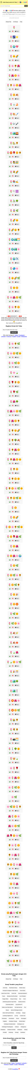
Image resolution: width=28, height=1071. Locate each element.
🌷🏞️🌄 (14, 133)
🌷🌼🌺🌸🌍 (14, 556)
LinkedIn (3, 336)
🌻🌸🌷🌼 (14, 845)
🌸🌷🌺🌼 (14, 777)
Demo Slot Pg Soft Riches (8, 1012)
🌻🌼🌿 (14, 874)
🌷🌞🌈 (14, 56)
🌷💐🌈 (14, 172)
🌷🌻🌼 (14, 469)
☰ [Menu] (1, 2)
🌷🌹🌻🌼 (14, 382)
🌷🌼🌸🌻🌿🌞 (14, 527)
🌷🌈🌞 (14, 220)
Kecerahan (4, 1018)
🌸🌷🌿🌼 (14, 787)
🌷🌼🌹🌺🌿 (14, 536)
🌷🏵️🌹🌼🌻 (14, 152)
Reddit (14, 336)
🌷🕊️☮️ (14, 191)
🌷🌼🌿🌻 (14, 585)
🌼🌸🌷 (14, 893)
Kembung (11, 1032)
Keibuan (17, 1026)
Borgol (23, 1012)
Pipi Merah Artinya (13, 987)
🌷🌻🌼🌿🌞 (14, 498)
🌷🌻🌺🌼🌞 (14, 459)
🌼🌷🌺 (14, 884)
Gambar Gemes (21, 1001)
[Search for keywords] (12, 6)
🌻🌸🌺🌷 (14, 855)
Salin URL (14, 332)
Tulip (21, 21)
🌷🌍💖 (14, 46)
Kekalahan (3, 1029)
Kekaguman (23, 1026)
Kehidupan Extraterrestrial (9, 1024)
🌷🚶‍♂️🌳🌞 (14, 748)
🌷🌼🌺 (14, 546)
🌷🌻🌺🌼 (14, 449)
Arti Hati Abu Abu (18, 1007)
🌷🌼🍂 (14, 95)
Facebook (21, 335)
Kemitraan (23, 1032)
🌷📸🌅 (14, 739)
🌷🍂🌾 (14, 633)
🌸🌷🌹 (14, 768)
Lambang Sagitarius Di (7, 1015)
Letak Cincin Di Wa (5, 993)
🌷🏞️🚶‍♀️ (14, 691)
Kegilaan (5, 1021)
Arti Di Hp (5, 987)
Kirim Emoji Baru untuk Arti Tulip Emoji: (14, 1042)
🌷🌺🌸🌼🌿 (14, 411)
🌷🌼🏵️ (14, 604)
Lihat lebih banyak (14, 17)
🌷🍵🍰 (14, 104)
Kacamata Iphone (9, 1004)
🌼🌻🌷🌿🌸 (14, 932)
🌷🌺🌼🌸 (14, 75)
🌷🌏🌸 (14, 268)
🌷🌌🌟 (14, 37)
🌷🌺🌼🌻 (14, 421)
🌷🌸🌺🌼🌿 (14, 297)
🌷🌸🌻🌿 (14, 343)
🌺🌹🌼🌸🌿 (14, 835)
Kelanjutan (20, 1029)
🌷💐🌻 (14, 729)
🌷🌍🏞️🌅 (14, 239)
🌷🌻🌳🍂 (14, 440)
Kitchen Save (22, 987)
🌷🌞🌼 (14, 287)
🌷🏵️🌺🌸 (14, 700)
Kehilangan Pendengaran (7, 1026)
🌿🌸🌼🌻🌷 (14, 961)
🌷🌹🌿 (14, 392)
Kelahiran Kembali (11, 1029)
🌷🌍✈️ (14, 259)
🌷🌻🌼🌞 (14, 478)
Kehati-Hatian (22, 1021)
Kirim (14, 1047)
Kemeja (16, 1032)
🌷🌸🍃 (14, 372)
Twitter (16, 335)
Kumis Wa (14, 993)
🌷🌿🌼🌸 (14, 623)
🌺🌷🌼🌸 (14, 816)
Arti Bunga (15, 21)
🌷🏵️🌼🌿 (14, 710)
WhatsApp (24, 336)
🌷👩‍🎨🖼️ (14, 162)
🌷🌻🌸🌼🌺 (14, 85)
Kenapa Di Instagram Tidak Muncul (10, 990)
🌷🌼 (14, 507)
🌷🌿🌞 (14, 613)
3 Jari (24, 998)
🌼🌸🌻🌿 (14, 903)
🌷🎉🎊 (14, 671)
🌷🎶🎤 (14, 123)
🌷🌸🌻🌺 (14, 66)
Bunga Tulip (8, 21)
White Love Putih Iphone (7, 1007)
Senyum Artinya (13, 998)
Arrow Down (22, 990)
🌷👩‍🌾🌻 (14, 720)
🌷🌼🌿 (14, 565)
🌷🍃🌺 (14, 652)
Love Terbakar (23, 996)
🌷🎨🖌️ (14, 114)
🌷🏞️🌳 (14, 681)
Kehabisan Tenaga (13, 1021)
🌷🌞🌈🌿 (14, 278)
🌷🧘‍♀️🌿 (14, 210)
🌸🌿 (14, 797)
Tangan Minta (5, 998)
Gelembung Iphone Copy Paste (9, 1001)
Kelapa (25, 1029)
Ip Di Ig (16, 1015)
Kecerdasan (11, 1018)
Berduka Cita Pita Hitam (12, 996)
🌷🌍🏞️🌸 (14, 249)
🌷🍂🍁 (14, 642)
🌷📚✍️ (14, 181)
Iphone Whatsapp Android (16, 1010)
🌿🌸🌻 (14, 951)
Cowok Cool (22, 1015)
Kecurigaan (23, 1018)
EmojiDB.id (15, 1069)
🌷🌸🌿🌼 (14, 363)
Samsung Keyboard (22, 993)
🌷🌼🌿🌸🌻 (14, 575)
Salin (17, 31)
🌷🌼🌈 (14, 517)
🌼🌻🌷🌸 (14, 922)
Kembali (4, 1032)
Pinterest (9, 336)
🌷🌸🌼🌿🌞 (14, 353)
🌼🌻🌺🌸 (14, 941)
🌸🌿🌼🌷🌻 (14, 806)
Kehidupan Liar (20, 1024)
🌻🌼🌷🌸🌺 (14, 864)
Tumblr (18, 336)
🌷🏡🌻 (14, 143)
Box (20, 998)
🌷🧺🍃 (14, 758)
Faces (3, 996)
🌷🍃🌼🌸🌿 (14, 662)
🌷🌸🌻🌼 (14, 307)
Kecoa (17, 1018)
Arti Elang (18, 1012)
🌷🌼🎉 (14, 594)
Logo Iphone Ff (19, 1004)
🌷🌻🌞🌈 (14, 430)
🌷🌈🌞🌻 (14, 230)
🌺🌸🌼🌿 (14, 826)
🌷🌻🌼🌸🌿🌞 (14, 488)
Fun (25, 1007)
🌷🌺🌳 (14, 401)
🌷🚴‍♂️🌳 (14, 201)
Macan (7, 1010)
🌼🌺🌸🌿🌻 (14, 912)
